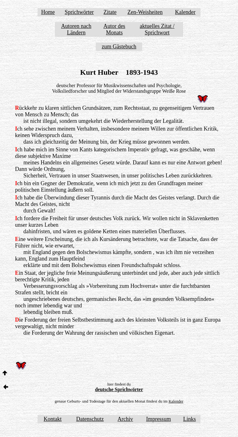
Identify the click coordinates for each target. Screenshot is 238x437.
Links (189, 419)
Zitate (110, 12)
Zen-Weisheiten (145, 12)
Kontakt (53, 419)
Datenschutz (90, 419)
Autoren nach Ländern (76, 29)
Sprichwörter (79, 12)
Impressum (158, 419)
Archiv (125, 419)
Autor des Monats (115, 29)
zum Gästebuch (119, 46)
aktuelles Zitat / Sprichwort (157, 29)
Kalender (185, 12)
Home (48, 12)
